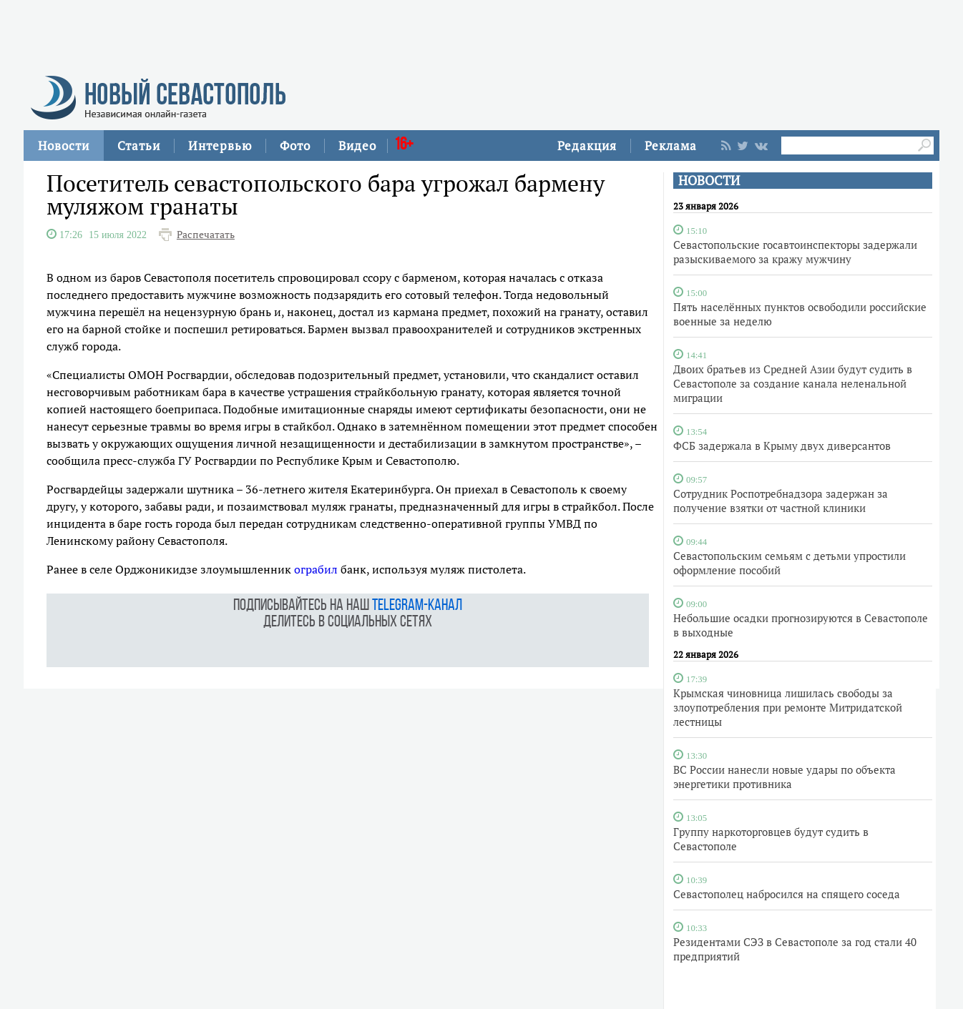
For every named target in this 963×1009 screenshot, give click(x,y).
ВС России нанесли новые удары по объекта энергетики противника (784, 776)
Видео (357, 145)
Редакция (587, 145)
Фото (295, 145)
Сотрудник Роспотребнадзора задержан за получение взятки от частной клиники (780, 500)
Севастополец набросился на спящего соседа (786, 894)
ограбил (316, 569)
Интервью (220, 145)
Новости (63, 145)
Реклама (671, 145)
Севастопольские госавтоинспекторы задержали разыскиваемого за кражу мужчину (795, 251)
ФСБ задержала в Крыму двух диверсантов (782, 445)
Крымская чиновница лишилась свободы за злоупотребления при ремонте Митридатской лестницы (787, 707)
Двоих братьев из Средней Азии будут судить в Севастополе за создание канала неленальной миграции (792, 383)
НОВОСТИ (709, 180)
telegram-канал (417, 606)
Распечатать (206, 234)
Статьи (138, 145)
